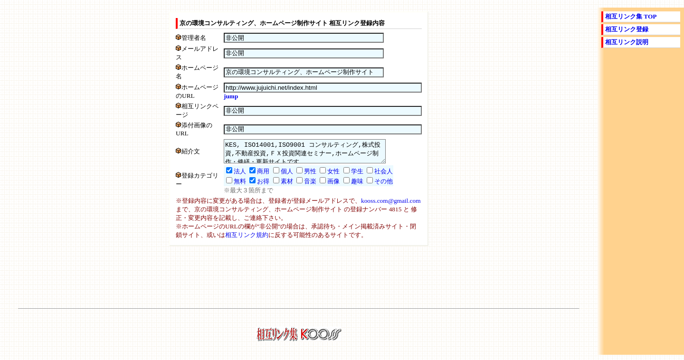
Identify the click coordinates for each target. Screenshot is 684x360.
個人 (277, 176)
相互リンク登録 (626, 29)
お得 (253, 186)
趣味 (348, 186)
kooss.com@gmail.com (391, 205)
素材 (277, 186)
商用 (253, 176)
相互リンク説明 (626, 42)
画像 (324, 186)
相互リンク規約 (246, 240)
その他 (374, 186)
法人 (230, 176)
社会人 (374, 176)
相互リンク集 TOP (631, 16)
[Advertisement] (299, 280)
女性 (324, 176)
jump (221, 96)
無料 (230, 186)
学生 (348, 176)
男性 (300, 176)
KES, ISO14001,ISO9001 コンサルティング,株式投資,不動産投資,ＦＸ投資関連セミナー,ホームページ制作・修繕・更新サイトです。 (304, 154)
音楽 (300, 186)
